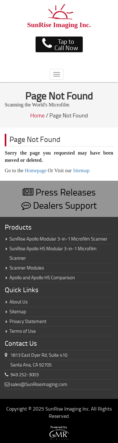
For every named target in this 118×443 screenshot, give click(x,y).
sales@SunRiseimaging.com (38, 384)
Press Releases (59, 191)
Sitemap (81, 170)
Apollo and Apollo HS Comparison (42, 277)
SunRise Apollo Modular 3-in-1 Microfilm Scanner (58, 239)
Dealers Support (59, 205)
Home (37, 115)
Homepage (36, 170)
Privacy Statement (27, 321)
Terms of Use (22, 331)
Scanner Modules (26, 267)
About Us (18, 301)
